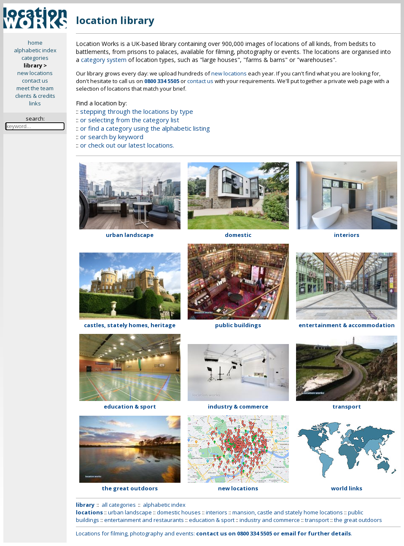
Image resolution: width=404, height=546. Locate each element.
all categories (119, 504)
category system (104, 60)
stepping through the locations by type (136, 111)
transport (317, 520)
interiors (216, 512)
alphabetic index (35, 50)
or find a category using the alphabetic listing (145, 128)
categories (35, 58)
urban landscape (130, 512)
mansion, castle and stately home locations (287, 512)
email (288, 533)
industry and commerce (270, 520)
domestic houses (179, 512)
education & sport (211, 520)
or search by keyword (111, 136)
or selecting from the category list (129, 120)
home (35, 42)
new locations (35, 73)
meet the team (35, 88)
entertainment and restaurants (144, 520)
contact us (35, 80)
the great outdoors (358, 520)
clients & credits (35, 96)
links (35, 103)
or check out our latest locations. (127, 145)
